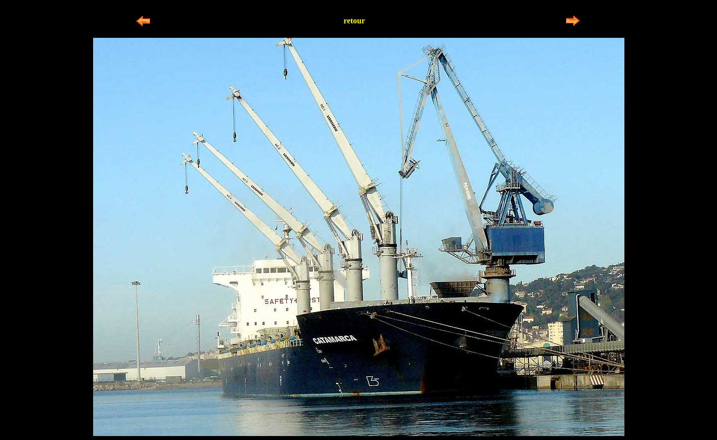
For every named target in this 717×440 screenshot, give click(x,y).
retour (354, 20)
